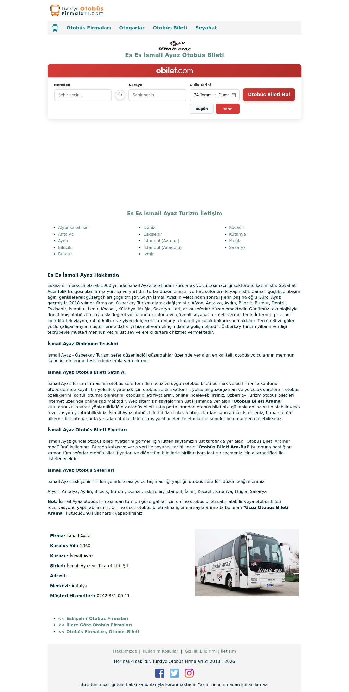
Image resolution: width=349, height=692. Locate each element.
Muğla (235, 240)
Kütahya (237, 234)
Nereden (62, 85)
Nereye (135, 85)
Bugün (202, 109)
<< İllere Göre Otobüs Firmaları (95, 624)
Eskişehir (153, 234)
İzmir (149, 254)
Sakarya (237, 247)
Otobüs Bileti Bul (269, 94)
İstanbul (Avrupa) (161, 240)
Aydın (63, 240)
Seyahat (206, 27)
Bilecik (65, 247)
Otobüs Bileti (170, 27)
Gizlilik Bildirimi (201, 651)
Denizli (151, 227)
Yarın (227, 109)
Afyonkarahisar (73, 227)
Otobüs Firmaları (89, 27)
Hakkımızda (125, 651)
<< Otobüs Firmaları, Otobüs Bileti (98, 631)
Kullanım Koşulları (161, 651)
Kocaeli (236, 227)
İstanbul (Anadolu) (163, 247)
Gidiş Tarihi (200, 85)
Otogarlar (131, 27)
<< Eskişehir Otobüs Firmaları (93, 618)
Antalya (66, 234)
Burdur (65, 254)
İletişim (228, 651)
